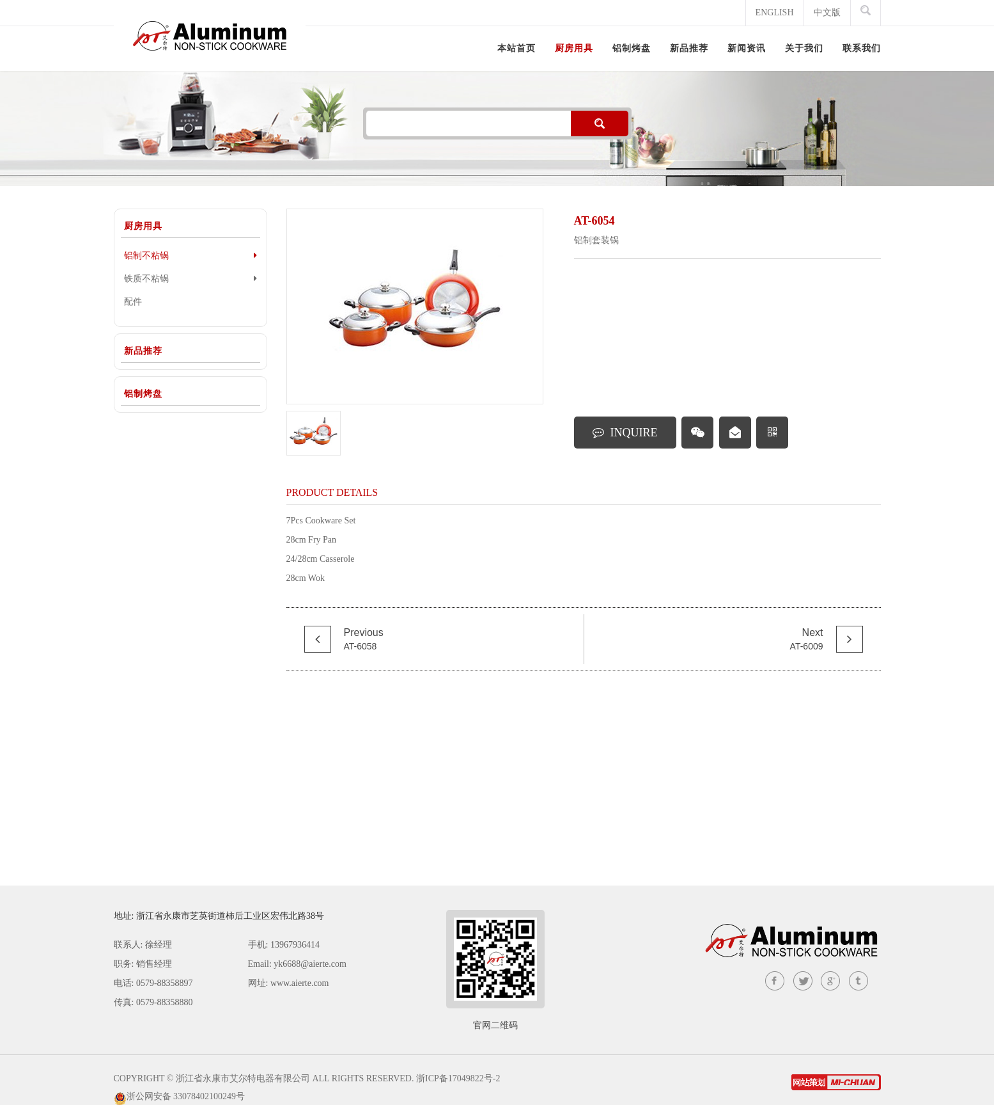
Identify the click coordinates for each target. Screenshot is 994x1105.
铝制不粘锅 (190, 255)
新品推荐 (143, 351)
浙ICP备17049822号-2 (458, 1078)
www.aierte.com (299, 983)
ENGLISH (775, 12)
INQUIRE (625, 432)
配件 (133, 301)
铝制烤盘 (143, 394)
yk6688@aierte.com (310, 964)
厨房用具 (143, 226)
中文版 (827, 12)
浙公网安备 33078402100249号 (186, 1096)
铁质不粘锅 (190, 278)
